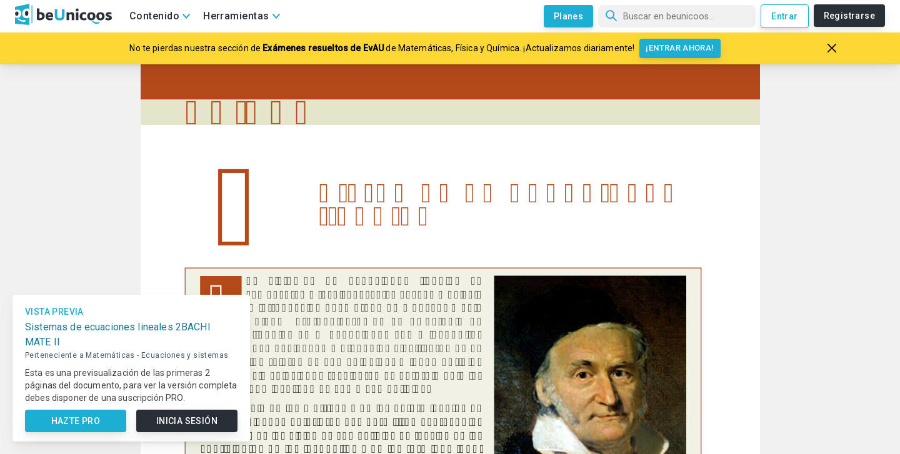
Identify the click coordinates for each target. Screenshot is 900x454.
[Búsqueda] (677, 16)
